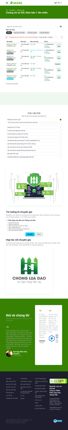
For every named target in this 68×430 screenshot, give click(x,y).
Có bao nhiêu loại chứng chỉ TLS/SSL (17, 134)
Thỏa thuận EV (10, 392)
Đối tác (22, 398)
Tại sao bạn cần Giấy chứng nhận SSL (26, 392)
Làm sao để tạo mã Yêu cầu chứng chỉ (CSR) (19, 147)
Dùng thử (57, 64)
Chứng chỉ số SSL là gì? (14, 119)
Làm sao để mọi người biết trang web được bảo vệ (21, 150)
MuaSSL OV (10, 50)
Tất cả (9, 32)
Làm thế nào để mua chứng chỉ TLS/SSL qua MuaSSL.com (23, 140)
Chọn (59, 45)
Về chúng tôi (23, 378)
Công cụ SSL (38, 405)
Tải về (39, 234)
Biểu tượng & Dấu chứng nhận (40, 396)
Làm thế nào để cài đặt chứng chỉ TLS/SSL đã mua (21, 144)
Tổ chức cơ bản (32, 32)
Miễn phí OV (10, 79)
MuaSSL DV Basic (12, 44)
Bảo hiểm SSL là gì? (13, 153)
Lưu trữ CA (9, 395)
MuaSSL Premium (12, 76)
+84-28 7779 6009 (55, 409)
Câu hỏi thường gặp (40, 378)
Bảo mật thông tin (25, 384)
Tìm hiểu (30, 234)
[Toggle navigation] (7, 2)
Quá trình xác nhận (40, 388)
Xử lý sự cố (38, 400)
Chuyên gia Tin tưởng (12, 398)
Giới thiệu (8, 378)
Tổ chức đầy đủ (44, 32)
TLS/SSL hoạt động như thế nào (16, 130)
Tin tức (22, 395)
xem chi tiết (42, 37)
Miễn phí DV (10, 53)
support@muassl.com (56, 407)
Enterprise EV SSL (12, 68)
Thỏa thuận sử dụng (26, 381)
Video (50, 37)
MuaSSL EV (10, 56)
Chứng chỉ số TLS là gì (13, 127)
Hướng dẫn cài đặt (40, 386)
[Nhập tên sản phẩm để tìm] (32, 26)
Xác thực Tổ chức (11, 387)
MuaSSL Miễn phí (11, 63)
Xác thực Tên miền (19, 32)
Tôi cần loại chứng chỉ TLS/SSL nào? (17, 137)
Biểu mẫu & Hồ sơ (11, 381)
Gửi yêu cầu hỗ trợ (40, 408)
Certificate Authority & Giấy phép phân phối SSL (20, 157)
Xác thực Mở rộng (11, 390)
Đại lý (36, 403)
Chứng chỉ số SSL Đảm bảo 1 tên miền (27, 12)
